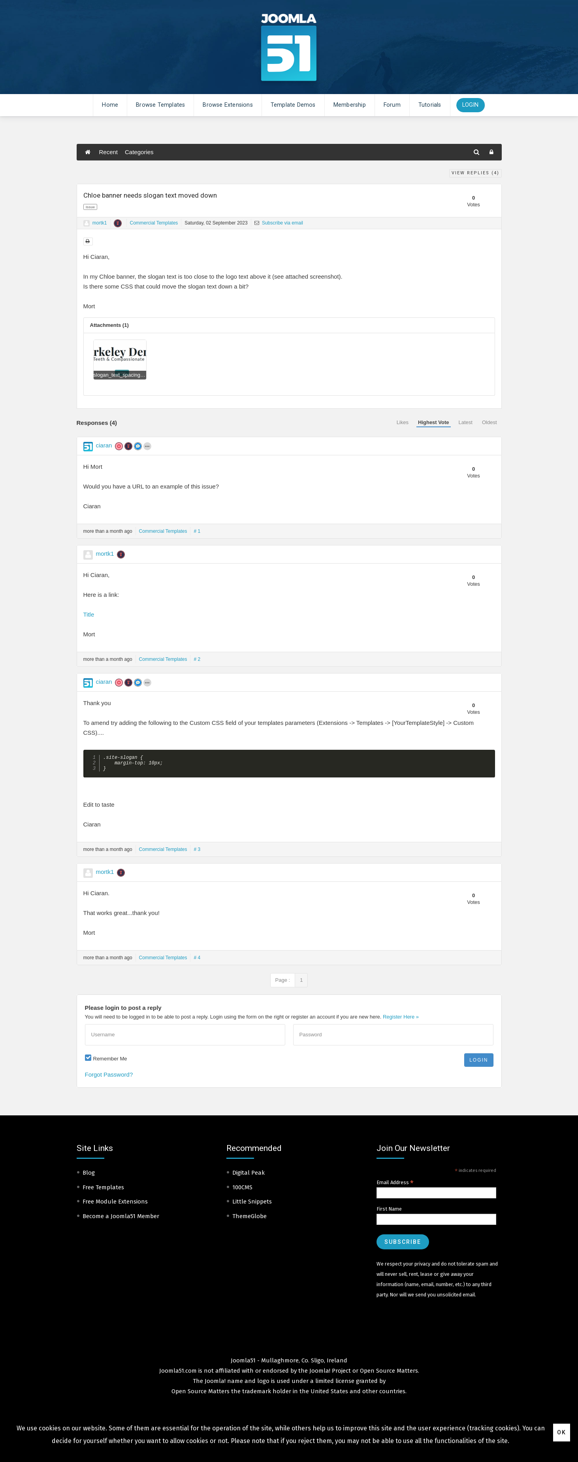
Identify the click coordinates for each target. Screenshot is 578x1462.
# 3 (197, 852)
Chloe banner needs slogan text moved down (150, 195)
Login (470, 105)
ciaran (104, 445)
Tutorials (429, 105)
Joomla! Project (329, 1373)
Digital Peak (248, 1175)
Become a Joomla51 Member (121, 1219)
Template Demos (293, 105)
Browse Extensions (227, 105)
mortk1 (99, 223)
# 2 (197, 659)
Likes (403, 422)
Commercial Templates (154, 223)
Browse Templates (160, 105)
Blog (89, 1175)
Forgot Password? (109, 1077)
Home (110, 105)
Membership (349, 105)
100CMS (242, 1190)
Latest (466, 422)
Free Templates (103, 1190)
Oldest (489, 422)
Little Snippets (252, 1204)
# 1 (197, 531)
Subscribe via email (278, 223)
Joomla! (215, 1384)
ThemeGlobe (249, 1219)
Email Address (395, 1185)
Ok (561, 1432)
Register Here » (401, 1020)
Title (88, 614)
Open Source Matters (389, 1373)
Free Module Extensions (115, 1204)
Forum (392, 105)
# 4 (197, 961)
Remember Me (110, 1062)
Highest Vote (433, 422)
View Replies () (475, 172)
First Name (389, 1212)
